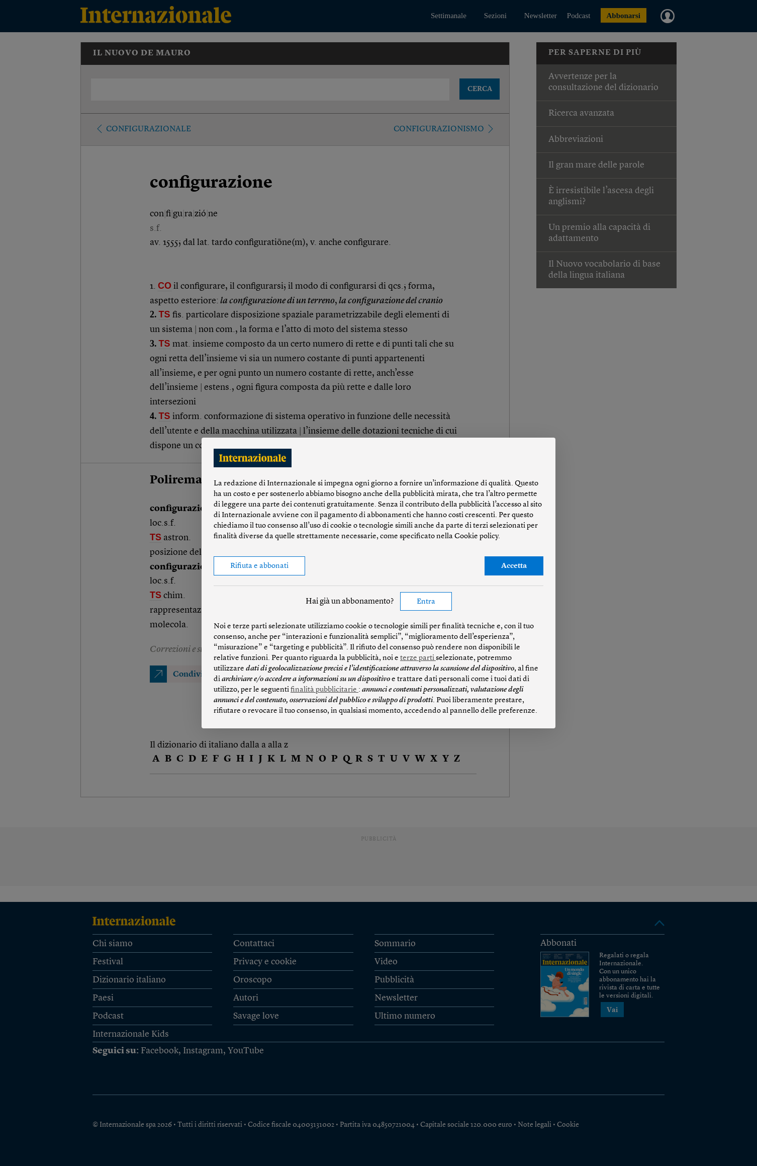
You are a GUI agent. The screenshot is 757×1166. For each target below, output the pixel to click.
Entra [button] (426, 602)
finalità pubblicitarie (324, 690)
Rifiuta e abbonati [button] (259, 566)
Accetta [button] (514, 566)
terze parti (418, 658)
